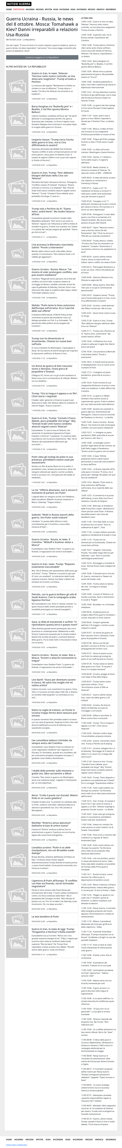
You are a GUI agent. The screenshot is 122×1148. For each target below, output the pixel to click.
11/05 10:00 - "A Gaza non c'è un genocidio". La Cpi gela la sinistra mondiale (95, 1011)
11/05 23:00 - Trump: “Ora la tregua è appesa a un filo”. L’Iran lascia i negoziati (97, 726)
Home (9, 9)
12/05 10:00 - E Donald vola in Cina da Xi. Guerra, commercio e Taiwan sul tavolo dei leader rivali (97, 576)
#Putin (48, 9)
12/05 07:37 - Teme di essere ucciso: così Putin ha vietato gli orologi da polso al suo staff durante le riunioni (97, 656)
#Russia (40, 9)
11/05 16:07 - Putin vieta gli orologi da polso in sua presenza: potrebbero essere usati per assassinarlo (97, 817)
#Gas (73, 9)
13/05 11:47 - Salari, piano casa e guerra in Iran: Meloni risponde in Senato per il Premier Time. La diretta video (97, 119)
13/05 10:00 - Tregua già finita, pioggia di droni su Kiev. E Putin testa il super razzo (98, 142)
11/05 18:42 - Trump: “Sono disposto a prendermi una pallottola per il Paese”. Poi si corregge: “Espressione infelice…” (98, 780)
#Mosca (100, 9)
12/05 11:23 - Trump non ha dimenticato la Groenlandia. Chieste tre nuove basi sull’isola (98, 542)
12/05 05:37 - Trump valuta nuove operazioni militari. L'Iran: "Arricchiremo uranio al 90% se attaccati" (96, 685)
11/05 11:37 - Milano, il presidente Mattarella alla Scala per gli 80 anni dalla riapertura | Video (96, 924)
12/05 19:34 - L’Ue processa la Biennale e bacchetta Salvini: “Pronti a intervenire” (98, 354)
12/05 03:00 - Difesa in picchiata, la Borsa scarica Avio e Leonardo (96, 717)
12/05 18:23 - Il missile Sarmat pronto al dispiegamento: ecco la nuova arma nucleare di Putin (97, 365)
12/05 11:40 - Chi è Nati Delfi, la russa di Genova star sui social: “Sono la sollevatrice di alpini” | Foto (97, 524)
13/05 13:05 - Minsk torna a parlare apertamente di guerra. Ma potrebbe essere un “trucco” (97, 74)
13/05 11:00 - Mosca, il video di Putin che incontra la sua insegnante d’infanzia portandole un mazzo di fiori (98, 132)
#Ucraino (82, 9)
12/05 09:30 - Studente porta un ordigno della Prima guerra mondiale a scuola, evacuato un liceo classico (98, 615)
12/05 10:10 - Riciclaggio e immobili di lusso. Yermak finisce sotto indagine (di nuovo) (98, 566)
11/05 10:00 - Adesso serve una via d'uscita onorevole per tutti (96, 982)
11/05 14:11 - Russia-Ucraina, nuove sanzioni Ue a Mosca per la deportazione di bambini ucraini (96, 877)
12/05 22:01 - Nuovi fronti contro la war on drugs (98, 314)
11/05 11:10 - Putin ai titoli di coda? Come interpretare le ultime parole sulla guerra (96, 948)
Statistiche (19, 9)
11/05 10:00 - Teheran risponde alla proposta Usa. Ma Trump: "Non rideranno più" (96, 1022)
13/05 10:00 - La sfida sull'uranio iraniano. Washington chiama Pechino (97, 151)
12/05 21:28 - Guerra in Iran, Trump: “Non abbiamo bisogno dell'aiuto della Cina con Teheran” (98, 323)
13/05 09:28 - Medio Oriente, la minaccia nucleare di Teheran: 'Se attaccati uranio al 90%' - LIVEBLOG (96, 170)
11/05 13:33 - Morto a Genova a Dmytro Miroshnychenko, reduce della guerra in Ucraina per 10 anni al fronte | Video (98, 887)
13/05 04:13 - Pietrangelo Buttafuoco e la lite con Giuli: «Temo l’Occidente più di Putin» (98, 270)
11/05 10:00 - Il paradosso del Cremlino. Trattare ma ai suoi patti (96, 964)
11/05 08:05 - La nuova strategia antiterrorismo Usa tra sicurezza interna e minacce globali (95, 1088)
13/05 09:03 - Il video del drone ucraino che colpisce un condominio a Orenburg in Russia (98, 180)
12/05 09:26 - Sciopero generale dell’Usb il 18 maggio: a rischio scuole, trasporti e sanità (97, 625)
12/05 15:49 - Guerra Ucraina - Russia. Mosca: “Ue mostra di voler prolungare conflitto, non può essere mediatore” (98, 425)
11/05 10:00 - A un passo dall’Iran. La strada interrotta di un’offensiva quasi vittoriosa (97, 1001)
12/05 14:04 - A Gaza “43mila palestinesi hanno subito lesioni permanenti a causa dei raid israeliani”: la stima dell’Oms (98, 460)
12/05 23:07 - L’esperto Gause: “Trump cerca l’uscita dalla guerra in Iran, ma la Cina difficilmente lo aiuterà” (98, 298)
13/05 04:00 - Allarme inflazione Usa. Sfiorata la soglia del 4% (97, 278)
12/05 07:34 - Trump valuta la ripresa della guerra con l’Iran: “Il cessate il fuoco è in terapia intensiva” (97, 666)
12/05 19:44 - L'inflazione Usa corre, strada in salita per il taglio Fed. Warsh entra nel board (98, 344)
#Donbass (111, 9)
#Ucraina (64, 9)
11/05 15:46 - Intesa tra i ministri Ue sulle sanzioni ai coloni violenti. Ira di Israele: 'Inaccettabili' (97, 827)
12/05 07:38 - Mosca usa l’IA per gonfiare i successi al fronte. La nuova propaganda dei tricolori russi (97, 646)
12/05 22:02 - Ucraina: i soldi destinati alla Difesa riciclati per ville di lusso (97, 307)
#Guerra (30, 9)
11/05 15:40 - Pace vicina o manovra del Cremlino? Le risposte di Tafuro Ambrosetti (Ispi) (98, 838)
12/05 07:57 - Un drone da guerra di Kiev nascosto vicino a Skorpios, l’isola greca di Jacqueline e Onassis (97, 635)
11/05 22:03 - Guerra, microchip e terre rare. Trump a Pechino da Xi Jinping (98, 742)
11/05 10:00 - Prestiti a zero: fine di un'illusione (96, 956)
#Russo (91, 9)
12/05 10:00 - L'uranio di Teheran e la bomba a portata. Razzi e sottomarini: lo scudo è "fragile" (97, 597)
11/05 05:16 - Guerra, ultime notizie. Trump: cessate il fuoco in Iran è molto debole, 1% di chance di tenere (98, 1121)
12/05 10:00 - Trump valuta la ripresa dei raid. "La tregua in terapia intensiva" (97, 587)
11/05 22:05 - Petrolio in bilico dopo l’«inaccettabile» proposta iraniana (96, 734)
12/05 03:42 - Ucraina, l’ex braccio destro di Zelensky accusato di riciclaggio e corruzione (95, 708)
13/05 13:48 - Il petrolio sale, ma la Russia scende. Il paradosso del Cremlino (96, 37)
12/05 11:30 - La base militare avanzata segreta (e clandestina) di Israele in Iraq (98, 533)
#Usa (55, 9)
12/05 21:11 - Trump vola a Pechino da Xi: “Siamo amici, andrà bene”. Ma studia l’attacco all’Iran (98, 334)
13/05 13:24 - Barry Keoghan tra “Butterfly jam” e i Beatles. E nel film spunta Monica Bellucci (96, 64)
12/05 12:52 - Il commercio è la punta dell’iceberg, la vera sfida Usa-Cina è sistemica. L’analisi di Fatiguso (97, 498)
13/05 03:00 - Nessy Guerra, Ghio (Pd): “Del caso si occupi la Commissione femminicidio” (97, 288)
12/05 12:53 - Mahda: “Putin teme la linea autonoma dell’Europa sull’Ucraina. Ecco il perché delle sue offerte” (97, 486)
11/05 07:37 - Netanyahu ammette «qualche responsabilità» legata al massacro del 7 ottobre (96, 1098)
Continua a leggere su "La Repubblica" (42, 57)
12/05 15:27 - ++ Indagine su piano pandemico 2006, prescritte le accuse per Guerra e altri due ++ (97, 435)
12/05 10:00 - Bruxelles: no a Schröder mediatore (97, 606)
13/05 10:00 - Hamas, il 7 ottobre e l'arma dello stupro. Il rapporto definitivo (96, 160)
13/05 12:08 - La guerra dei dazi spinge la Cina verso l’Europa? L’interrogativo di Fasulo (98, 108)
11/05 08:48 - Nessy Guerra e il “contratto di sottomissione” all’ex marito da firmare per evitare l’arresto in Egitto (97, 1060)
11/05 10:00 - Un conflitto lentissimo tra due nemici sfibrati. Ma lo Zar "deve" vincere (98, 1032)
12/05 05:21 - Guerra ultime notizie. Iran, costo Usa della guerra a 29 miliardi (96, 697)
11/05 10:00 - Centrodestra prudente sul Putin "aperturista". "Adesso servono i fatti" (97, 973)
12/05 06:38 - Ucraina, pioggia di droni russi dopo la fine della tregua (98, 675)
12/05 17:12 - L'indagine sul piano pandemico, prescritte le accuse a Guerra (96, 375)
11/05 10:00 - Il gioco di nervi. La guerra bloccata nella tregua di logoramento (95, 991)
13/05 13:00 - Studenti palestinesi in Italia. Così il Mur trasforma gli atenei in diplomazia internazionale (98, 84)
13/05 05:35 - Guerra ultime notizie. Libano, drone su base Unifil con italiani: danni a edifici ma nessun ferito (98, 259)
